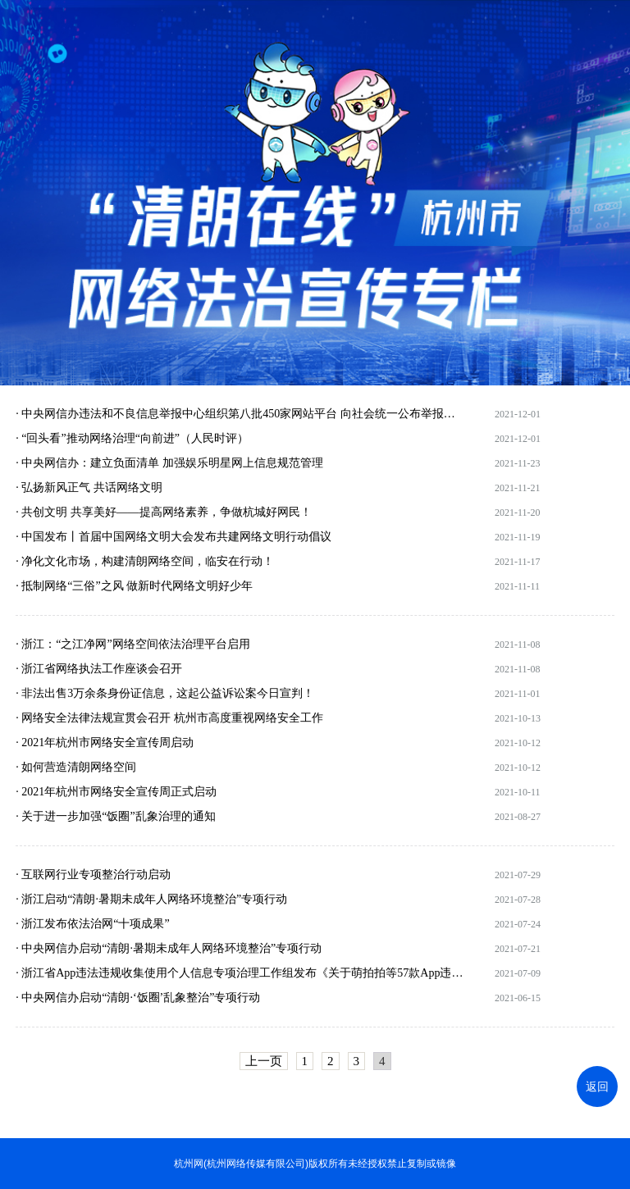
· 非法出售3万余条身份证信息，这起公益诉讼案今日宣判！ (165, 693)
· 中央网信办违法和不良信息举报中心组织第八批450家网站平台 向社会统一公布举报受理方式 (240, 414)
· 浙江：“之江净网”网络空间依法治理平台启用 (132, 644)
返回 (597, 1086)
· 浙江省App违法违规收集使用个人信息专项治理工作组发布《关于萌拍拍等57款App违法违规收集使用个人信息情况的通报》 (240, 973)
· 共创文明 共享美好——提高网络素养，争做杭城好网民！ (164, 512)
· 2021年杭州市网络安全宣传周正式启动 (116, 792)
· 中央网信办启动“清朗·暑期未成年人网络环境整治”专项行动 (169, 948)
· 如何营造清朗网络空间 (76, 767)
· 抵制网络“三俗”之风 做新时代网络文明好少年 (134, 586)
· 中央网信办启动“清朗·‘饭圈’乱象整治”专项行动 (138, 997)
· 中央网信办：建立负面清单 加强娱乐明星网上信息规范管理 (169, 463)
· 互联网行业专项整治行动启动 (93, 874)
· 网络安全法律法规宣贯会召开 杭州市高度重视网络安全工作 (169, 718)
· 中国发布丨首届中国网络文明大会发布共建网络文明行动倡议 (173, 537)
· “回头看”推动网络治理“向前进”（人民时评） (132, 438)
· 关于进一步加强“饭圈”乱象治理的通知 (115, 816)
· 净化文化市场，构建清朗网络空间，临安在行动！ (145, 561)
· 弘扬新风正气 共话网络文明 (89, 487)
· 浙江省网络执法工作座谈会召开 (99, 669)
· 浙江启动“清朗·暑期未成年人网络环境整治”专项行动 (151, 899)
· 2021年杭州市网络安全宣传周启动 (105, 742)
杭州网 (188, 1163)
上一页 (263, 1061)
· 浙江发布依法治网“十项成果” (92, 924)
